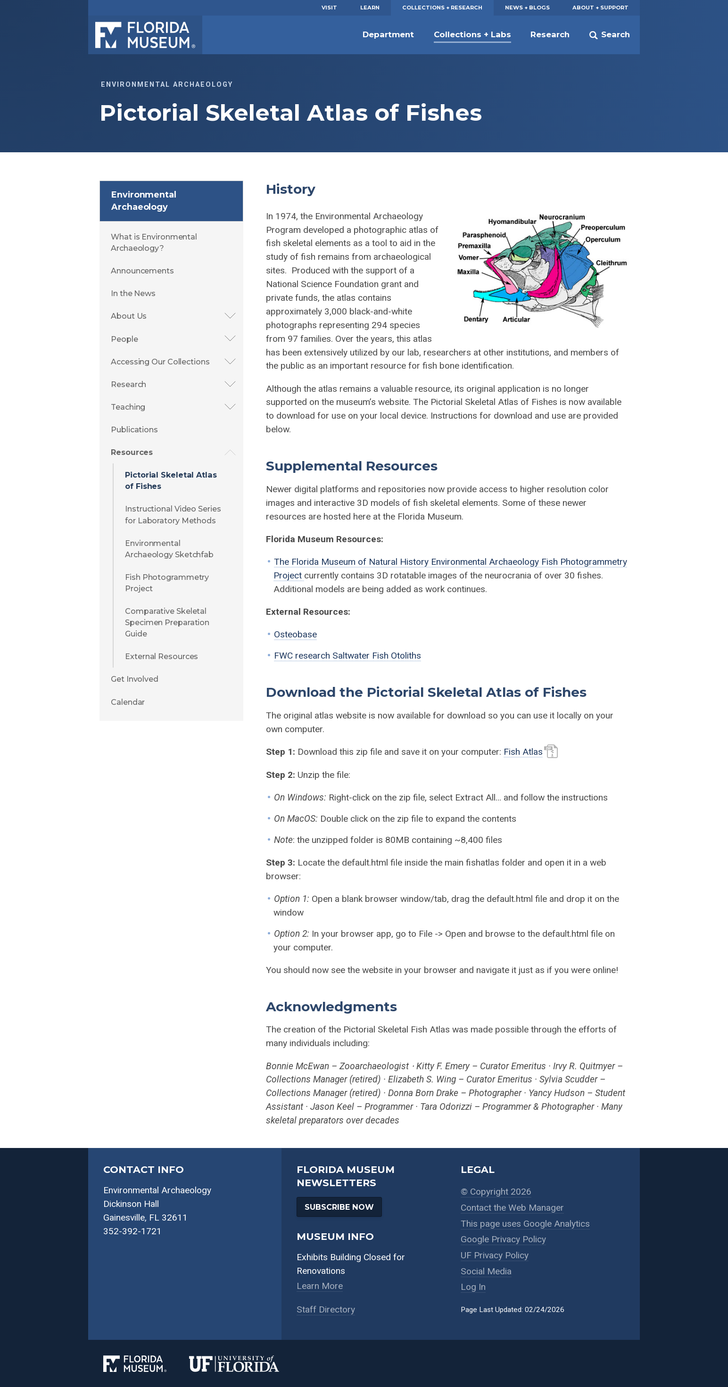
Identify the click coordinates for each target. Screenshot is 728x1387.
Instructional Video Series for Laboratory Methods (173, 514)
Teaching (128, 407)
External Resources (161, 656)
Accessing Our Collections (160, 361)
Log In (473, 1286)
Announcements (142, 270)
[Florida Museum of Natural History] (146, 1363)
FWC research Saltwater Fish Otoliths (347, 655)
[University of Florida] (245, 1363)
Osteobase (295, 634)
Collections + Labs (472, 34)
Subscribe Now (339, 1207)
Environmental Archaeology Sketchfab (169, 548)
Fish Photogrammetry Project (167, 582)
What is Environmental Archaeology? (154, 242)
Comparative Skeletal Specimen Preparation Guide (167, 622)
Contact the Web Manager (512, 1207)
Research (550, 34)
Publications (134, 429)
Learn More (320, 1285)
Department (388, 34)
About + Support (600, 7)
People (124, 339)
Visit (329, 7)
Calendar (128, 702)
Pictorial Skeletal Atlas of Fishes (171, 480)
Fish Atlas (523, 751)
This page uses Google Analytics (525, 1223)
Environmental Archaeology (143, 201)
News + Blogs (527, 7)
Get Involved (134, 679)
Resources (132, 452)
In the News (133, 293)
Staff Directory (326, 1309)
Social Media (486, 1271)
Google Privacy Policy (503, 1239)
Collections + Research (442, 7)
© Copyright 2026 (496, 1191)
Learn (370, 7)
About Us (129, 316)
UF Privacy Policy (495, 1255)
